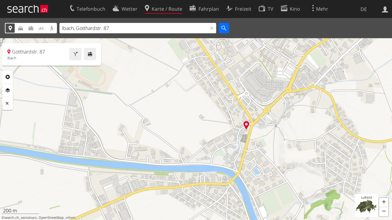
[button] (383, 202)
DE (363, 9)
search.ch (11, 217)
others (71, 217)
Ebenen (7, 90)
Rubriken (7, 77)
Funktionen (7, 103)
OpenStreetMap (51, 217)
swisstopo (29, 217)
